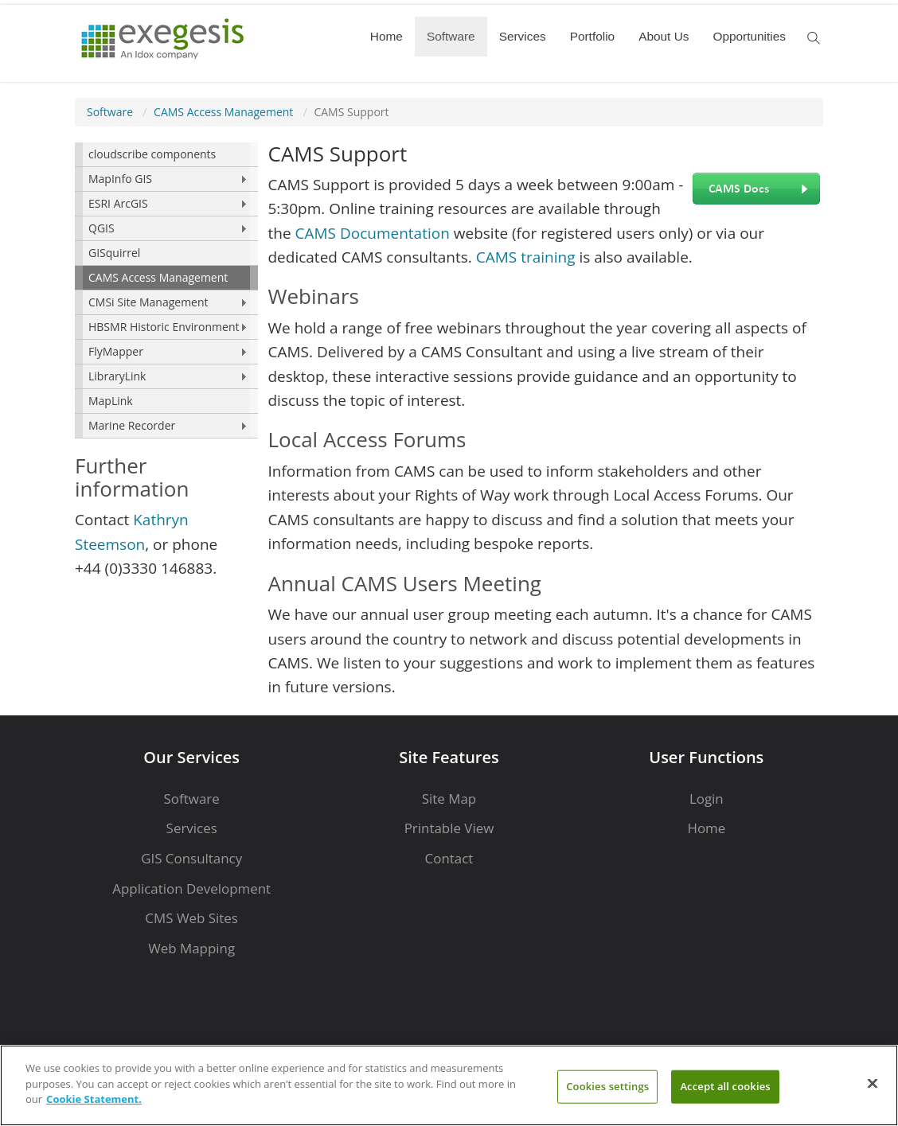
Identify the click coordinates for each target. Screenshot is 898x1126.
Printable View (449, 828)
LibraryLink (117, 376)
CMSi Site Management (148, 302)
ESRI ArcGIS (118, 203)
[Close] (872, 1083)
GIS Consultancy (191, 858)
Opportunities (749, 36)
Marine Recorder (131, 425)
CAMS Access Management (223, 111)
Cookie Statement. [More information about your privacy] (94, 1099)
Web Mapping (191, 948)
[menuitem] (166, 154)
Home (386, 36)
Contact (449, 858)
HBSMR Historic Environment (163, 326)
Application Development (191, 888)
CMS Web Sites (191, 918)
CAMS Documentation (372, 233)
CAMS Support (351, 111)
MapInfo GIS (120, 178)
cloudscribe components (152, 154)
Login (706, 798)
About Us (663, 36)
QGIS (101, 228)
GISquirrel (114, 252)
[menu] (166, 290)
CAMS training (526, 257)
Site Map (449, 798)
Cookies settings (607, 1086)
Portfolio (592, 36)
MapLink (110, 400)
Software (451, 36)
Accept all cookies (725, 1086)
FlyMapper (115, 351)
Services (522, 36)
